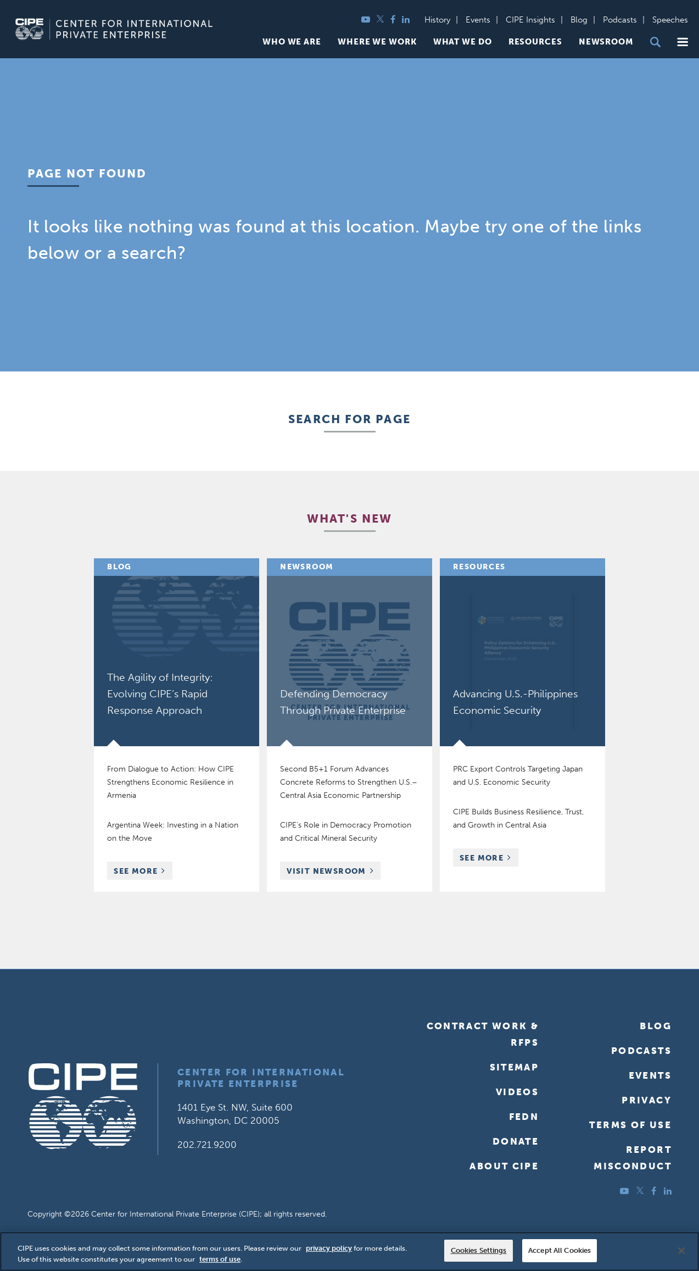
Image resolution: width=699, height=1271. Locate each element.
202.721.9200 (207, 1144)
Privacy (647, 1100)
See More (143, 872)
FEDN (524, 1116)
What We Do (462, 42)
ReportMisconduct (633, 1158)
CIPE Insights (530, 20)
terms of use (220, 1259)
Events (478, 20)
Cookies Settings (479, 1250)
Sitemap (514, 1067)
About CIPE (504, 1166)
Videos (517, 1091)
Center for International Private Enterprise (261, 1078)
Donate (516, 1141)
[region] (349, 1251)
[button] (682, 42)
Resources (535, 42)
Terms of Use (630, 1124)
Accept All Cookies (559, 1250)
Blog (579, 20)
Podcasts (620, 20)
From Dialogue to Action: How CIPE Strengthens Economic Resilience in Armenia (170, 782)
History (437, 20)
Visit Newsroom (326, 871)
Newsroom (606, 42)
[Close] (681, 1251)
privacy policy (329, 1248)
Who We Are (291, 42)
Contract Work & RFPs (483, 1034)
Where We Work (377, 42)
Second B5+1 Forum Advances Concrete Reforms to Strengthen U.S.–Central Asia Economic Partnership (348, 782)
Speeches (670, 20)
